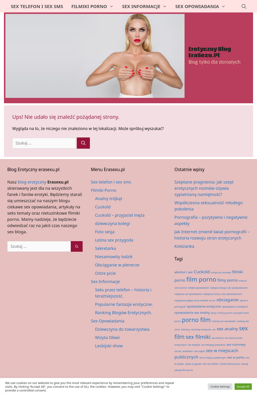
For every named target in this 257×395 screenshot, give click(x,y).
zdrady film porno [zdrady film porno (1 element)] (183, 370)
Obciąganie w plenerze (117, 265)
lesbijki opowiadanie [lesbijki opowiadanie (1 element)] (198, 287)
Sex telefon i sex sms (37, 6)
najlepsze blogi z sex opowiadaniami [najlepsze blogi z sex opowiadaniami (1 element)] (228, 287)
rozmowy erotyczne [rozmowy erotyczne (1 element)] (201, 329)
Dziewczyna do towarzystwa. (122, 329)
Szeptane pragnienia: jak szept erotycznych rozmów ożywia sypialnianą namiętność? (204, 188)
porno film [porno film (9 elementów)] (196, 320)
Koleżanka (184, 246)
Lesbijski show (109, 346)
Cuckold (103, 207)
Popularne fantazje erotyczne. (124, 304)
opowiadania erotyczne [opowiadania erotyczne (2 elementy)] (204, 306)
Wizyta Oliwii (107, 337)
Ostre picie (105, 273)
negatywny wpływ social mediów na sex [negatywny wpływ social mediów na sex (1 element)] (194, 300)
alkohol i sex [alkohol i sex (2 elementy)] (183, 272)
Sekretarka (105, 248)
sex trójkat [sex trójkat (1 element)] (199, 351)
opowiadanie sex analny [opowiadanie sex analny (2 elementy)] (192, 312)
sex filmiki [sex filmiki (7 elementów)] (198, 336)
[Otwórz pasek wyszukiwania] (243, 6)
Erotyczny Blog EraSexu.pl (209, 52)
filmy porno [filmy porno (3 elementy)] (227, 280)
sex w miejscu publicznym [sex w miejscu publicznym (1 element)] (212, 357)
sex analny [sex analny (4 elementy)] (227, 329)
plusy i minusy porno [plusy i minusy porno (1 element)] (222, 312)
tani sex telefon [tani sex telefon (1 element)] (211, 363)
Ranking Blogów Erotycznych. (123, 312)
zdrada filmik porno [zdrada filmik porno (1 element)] (230, 363)
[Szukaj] (83, 143)
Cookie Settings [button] (220, 386)
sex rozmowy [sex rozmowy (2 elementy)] (236, 344)
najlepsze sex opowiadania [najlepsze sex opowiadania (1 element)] (188, 294)
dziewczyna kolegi (112, 223)
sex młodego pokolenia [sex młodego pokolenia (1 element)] (213, 344)
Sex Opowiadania (202, 6)
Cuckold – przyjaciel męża (120, 215)
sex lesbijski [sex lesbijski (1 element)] (194, 344)
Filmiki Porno (94, 6)
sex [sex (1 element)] (214, 329)
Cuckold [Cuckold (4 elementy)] (202, 272)
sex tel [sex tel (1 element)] (177, 351)
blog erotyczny (32, 182)
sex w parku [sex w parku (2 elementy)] (236, 357)
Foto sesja (105, 232)
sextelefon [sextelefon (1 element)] (187, 351)
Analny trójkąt (108, 198)
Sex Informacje (146, 6)
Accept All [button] (243, 386)
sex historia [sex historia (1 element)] (217, 338)
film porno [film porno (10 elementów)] (201, 279)
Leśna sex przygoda (114, 240)
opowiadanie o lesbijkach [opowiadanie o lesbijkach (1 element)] (235, 306)
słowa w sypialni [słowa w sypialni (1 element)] (193, 363)
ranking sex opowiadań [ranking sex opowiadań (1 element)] (224, 321)
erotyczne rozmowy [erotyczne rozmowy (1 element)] (221, 272)
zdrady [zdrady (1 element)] (244, 363)
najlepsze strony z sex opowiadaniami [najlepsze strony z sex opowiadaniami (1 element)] (222, 294)
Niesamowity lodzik (114, 256)
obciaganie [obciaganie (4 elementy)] (228, 300)
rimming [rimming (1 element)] (185, 329)
